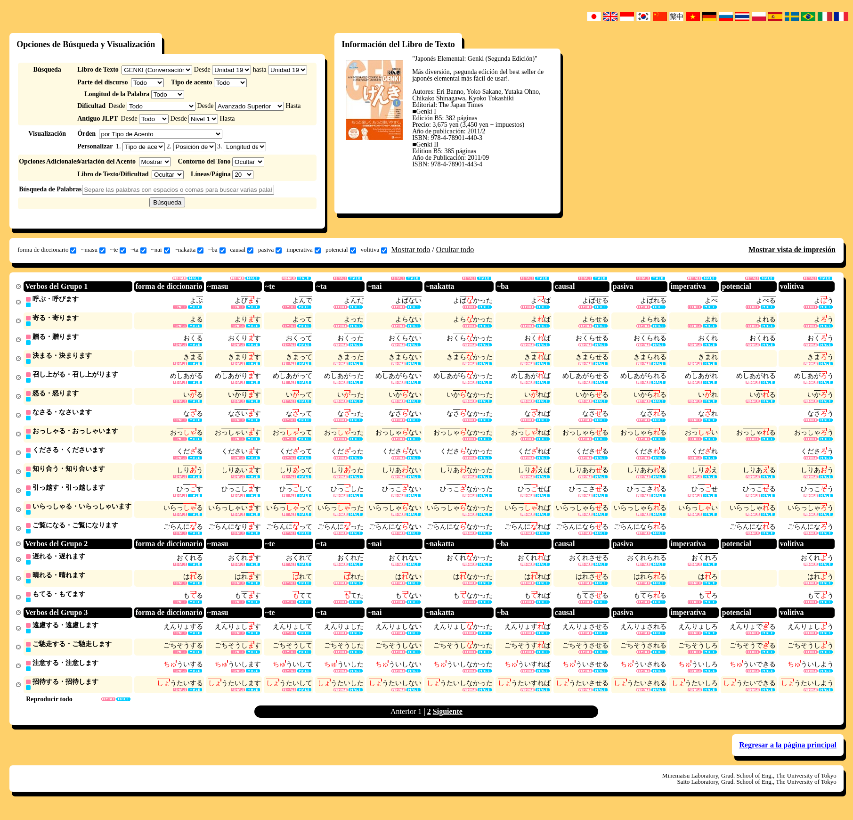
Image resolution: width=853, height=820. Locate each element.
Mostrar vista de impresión (792, 250)
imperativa (303, 250)
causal (241, 250)
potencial (340, 250)
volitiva (374, 250)
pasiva (270, 250)
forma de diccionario (46, 250)
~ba (216, 250)
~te (118, 250)
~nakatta (189, 250)
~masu (93, 250)
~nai (160, 250)
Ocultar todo (455, 250)
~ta (138, 250)
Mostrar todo (410, 250)
